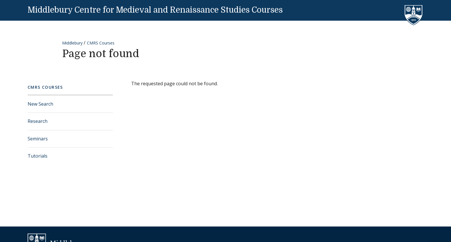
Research (37, 121)
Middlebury (72, 43)
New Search (40, 104)
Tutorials (37, 156)
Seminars (38, 138)
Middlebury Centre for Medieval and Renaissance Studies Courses (155, 10)
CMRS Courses (100, 43)
